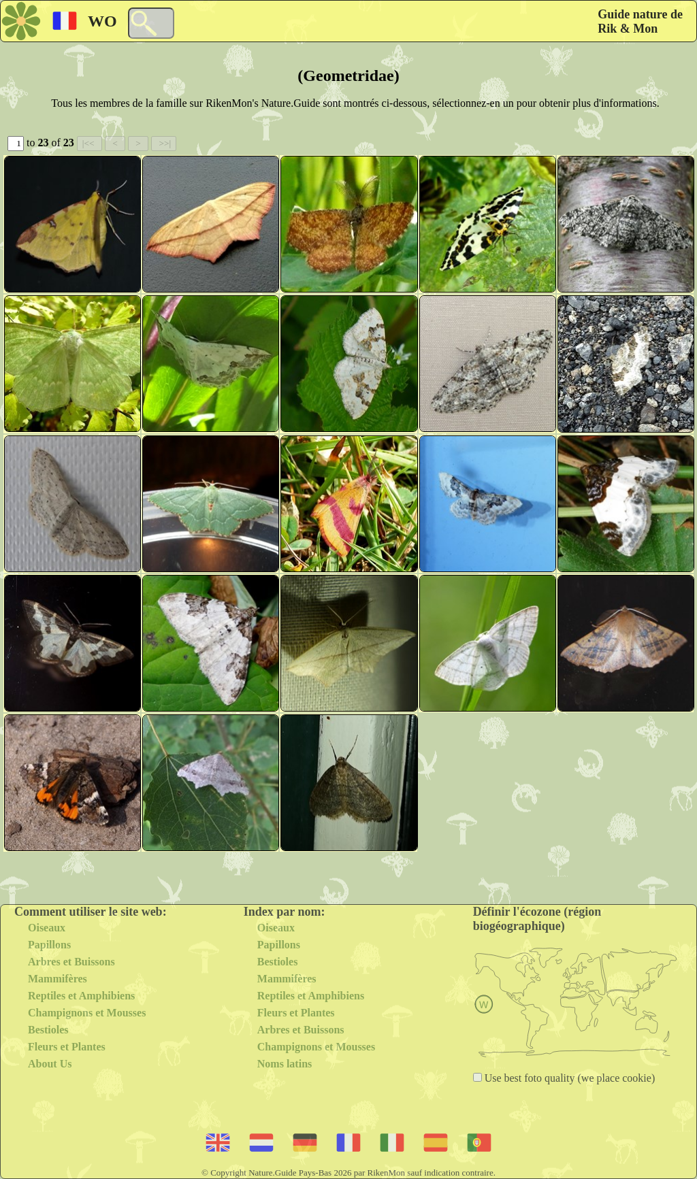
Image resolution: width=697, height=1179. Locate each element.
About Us (49, 1063)
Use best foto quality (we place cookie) (568, 1078)
